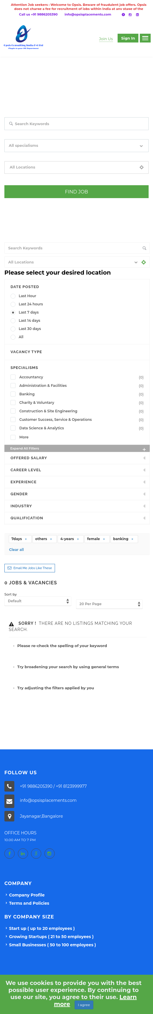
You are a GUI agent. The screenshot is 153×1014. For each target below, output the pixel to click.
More (24, 437)
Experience (24, 482)
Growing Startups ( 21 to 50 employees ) (51, 936)
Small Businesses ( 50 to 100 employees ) (52, 944)
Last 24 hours (31, 304)
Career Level (26, 470)
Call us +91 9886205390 (38, 14)
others (43, 539)
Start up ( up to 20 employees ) (42, 928)
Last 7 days (29, 312)
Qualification (27, 518)
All (21, 337)
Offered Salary (29, 458)
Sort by (10, 594)
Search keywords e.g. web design (31, 134)
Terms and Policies (29, 903)
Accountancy (82, 377)
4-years (69, 539)
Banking (82, 394)
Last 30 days (30, 328)
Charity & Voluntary (82, 402)
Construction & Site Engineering (82, 411)
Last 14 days (29, 320)
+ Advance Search (19, 202)
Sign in (128, 38)
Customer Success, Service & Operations (82, 419)
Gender (19, 494)
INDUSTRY (21, 506)
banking (123, 539)
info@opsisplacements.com (88, 14)
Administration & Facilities (82, 385)
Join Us (106, 38)
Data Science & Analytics (82, 428)
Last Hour (27, 296)
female (96, 539)
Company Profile (27, 895)
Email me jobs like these (32, 568)
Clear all (16, 549)
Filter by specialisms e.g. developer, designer (41, 156)
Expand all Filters (78, 449)
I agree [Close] (84, 1005)
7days (19, 539)
